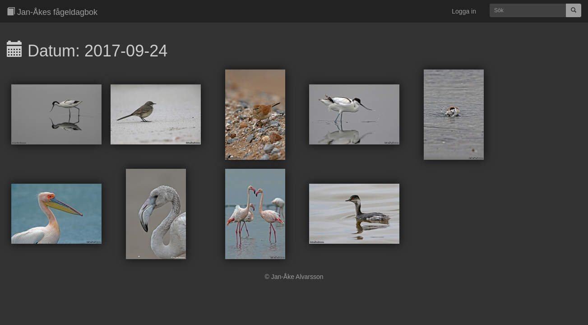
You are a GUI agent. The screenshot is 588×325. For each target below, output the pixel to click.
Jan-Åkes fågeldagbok (52, 12)
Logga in (464, 11)
